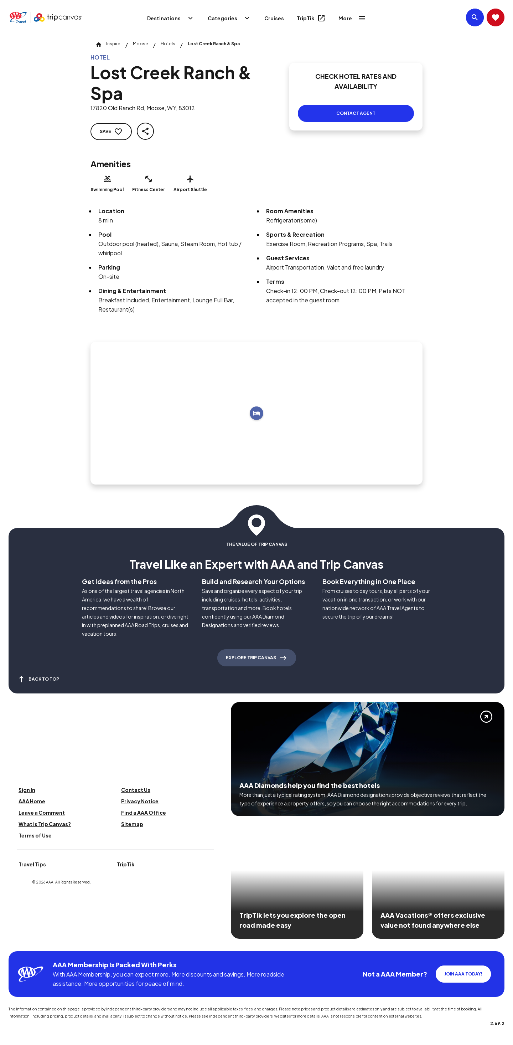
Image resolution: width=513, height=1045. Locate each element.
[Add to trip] (256, 413)
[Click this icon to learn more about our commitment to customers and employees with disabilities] (19, 942)
